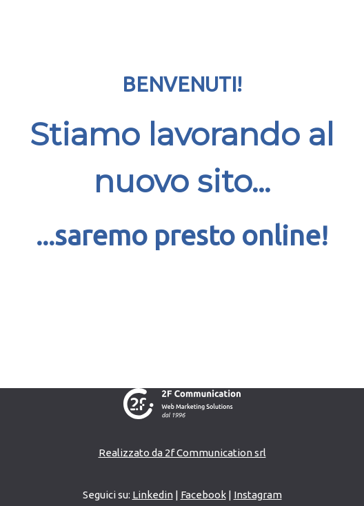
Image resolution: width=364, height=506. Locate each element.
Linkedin (152, 494)
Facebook (203, 494)
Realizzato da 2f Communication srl (182, 452)
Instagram (258, 494)
